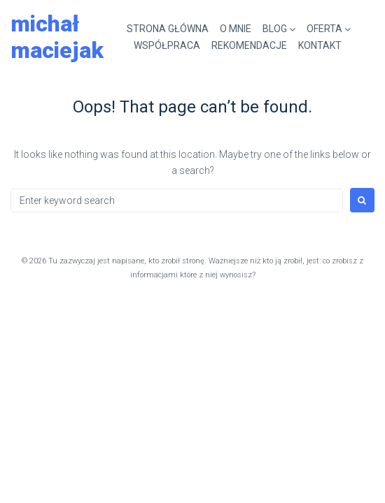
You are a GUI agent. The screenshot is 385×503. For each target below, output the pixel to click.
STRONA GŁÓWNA (168, 28)
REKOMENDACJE (249, 45)
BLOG (274, 28)
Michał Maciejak (57, 37)
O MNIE (235, 28)
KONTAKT (320, 45)
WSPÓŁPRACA (167, 45)
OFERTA (324, 28)
